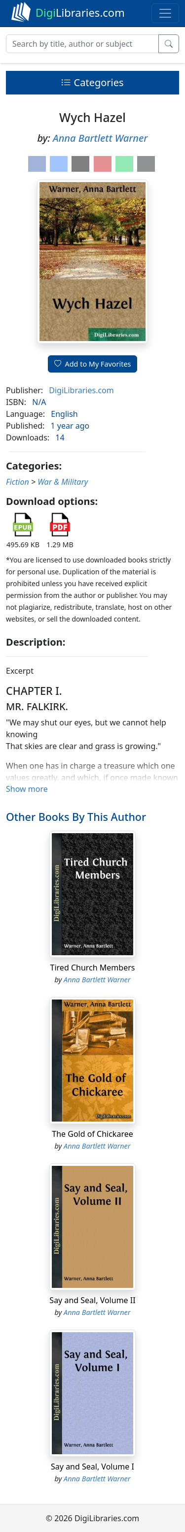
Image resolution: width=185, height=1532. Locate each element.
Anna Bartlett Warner (100, 138)
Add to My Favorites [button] (92, 364)
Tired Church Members (92, 967)
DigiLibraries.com (81, 390)
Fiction (17, 481)
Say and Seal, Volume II (92, 1300)
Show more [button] (27, 788)
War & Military (62, 481)
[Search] (82, 43)
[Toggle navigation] (165, 13)
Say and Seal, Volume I (92, 1466)
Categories (92, 82)
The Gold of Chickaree (92, 1133)
